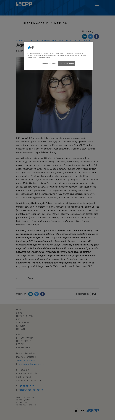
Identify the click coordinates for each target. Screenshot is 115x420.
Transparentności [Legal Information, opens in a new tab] (44, 57)
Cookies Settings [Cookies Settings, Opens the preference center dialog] (49, 63)
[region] (58, 56)
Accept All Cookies (67, 63)
